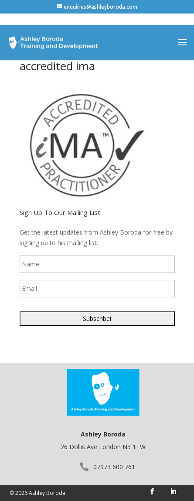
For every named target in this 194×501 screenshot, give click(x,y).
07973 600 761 (114, 467)
